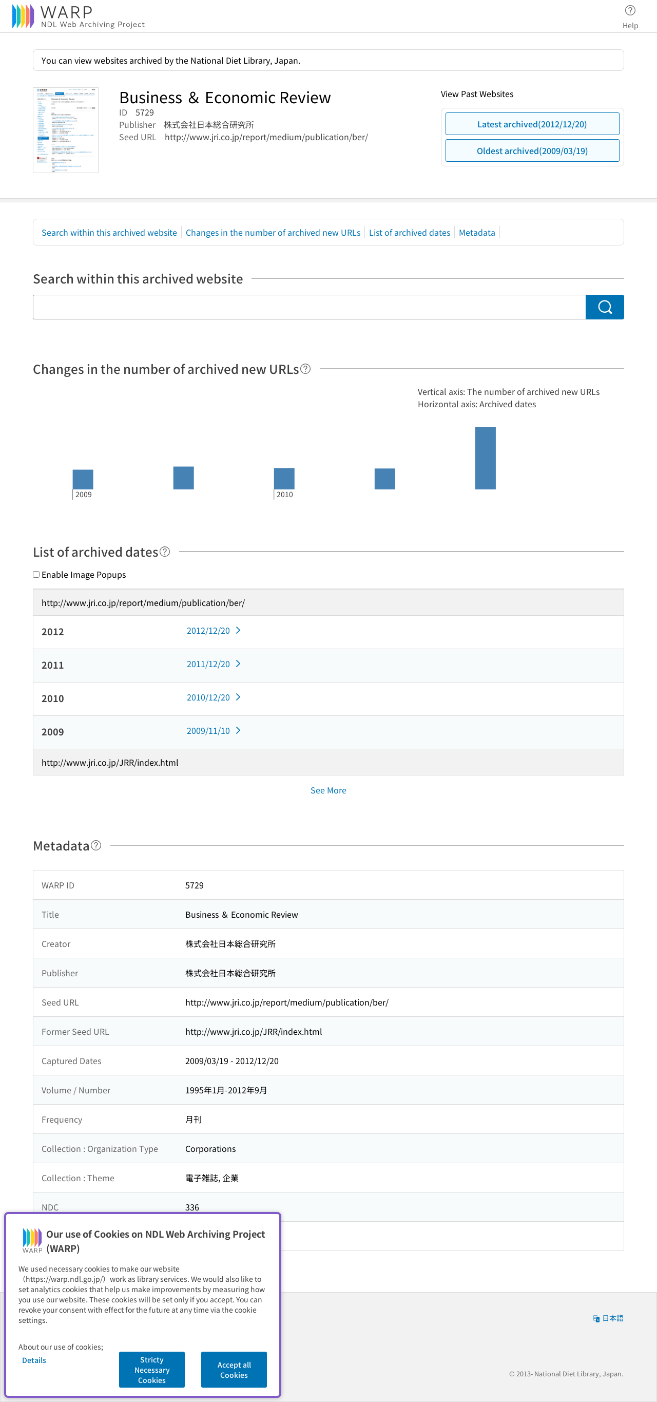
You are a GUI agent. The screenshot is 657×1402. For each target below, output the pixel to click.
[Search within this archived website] (309, 307)
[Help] (305, 369)
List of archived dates (409, 232)
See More (328, 790)
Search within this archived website (109, 232)
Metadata (477, 232)
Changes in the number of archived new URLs (273, 232)
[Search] (605, 307)
